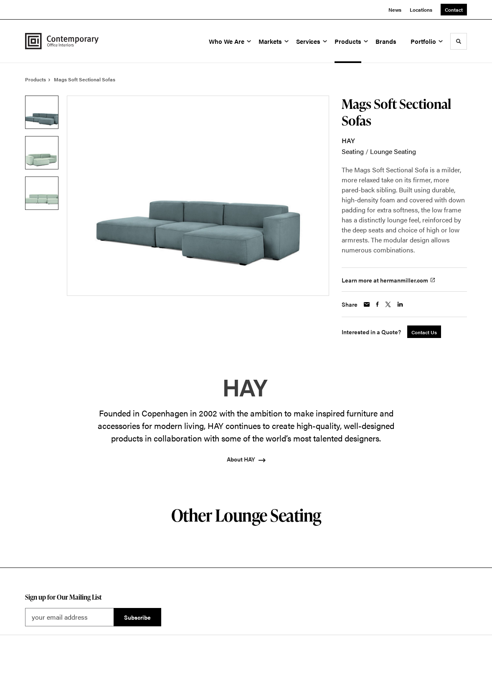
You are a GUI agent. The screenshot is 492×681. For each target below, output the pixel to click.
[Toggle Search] (458, 41)
